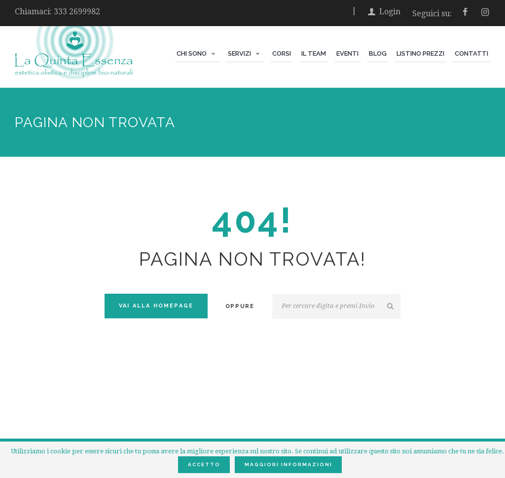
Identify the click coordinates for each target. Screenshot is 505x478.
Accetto (204, 464)
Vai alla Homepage (156, 306)
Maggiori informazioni (288, 464)
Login (389, 11)
